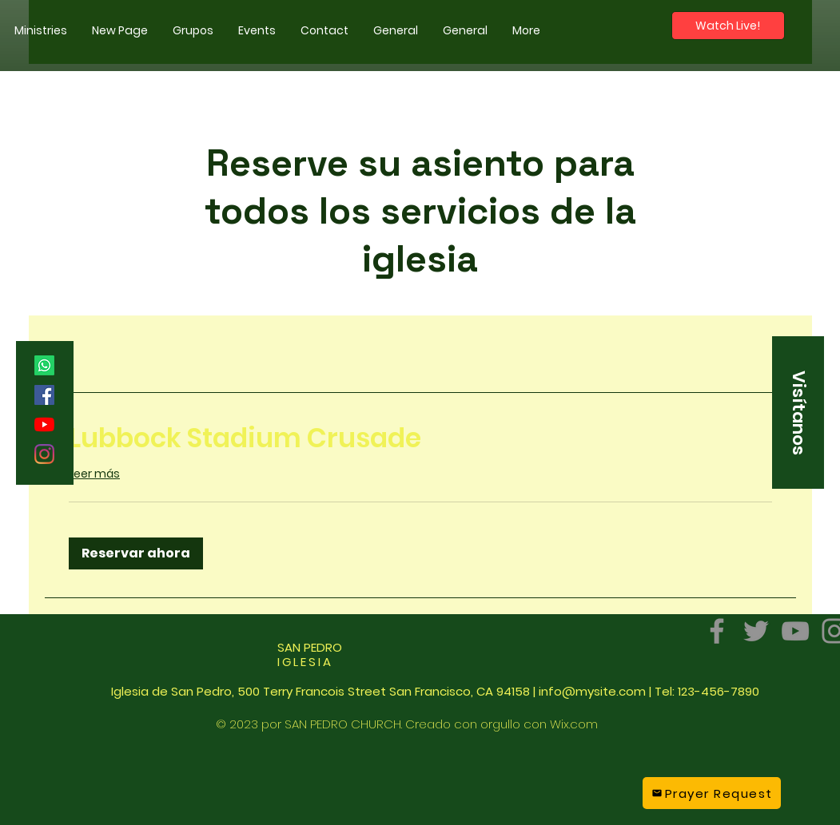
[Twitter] (756, 631)
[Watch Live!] (728, 25)
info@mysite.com (592, 691)
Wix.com (574, 724)
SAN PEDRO (309, 654)
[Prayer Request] (712, 793)
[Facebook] (44, 395)
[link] (420, 438)
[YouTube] (44, 424)
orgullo (500, 724)
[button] (41, 30)
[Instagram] (44, 454)
